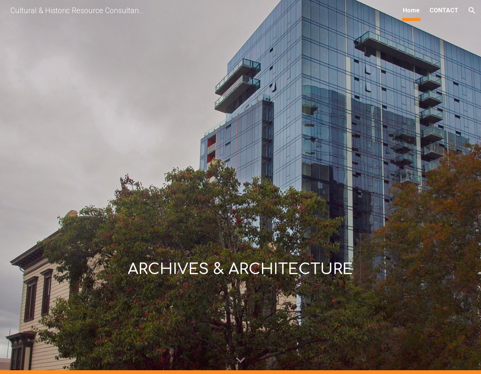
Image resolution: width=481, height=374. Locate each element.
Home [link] (411, 10)
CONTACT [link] (444, 10)
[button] (472, 11)
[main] (240, 187)
